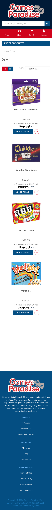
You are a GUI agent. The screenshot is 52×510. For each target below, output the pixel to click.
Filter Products (14, 43)
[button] (37, 131)
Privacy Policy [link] (26, 478)
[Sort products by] (37, 69)
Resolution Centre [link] (26, 434)
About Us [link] (26, 448)
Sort (21, 68)
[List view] (10, 69)
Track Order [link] (26, 428)
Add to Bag (23, 131)
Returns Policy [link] (26, 484)
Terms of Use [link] (26, 473)
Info (32, 126)
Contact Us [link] (26, 459)
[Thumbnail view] (5, 69)
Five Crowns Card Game (26, 109)
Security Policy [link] (26, 490)
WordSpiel (26, 290)
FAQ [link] (26, 453)
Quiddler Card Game (26, 170)
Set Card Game (26, 230)
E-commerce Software (29, 504)
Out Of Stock (23, 313)
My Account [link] (26, 423)
